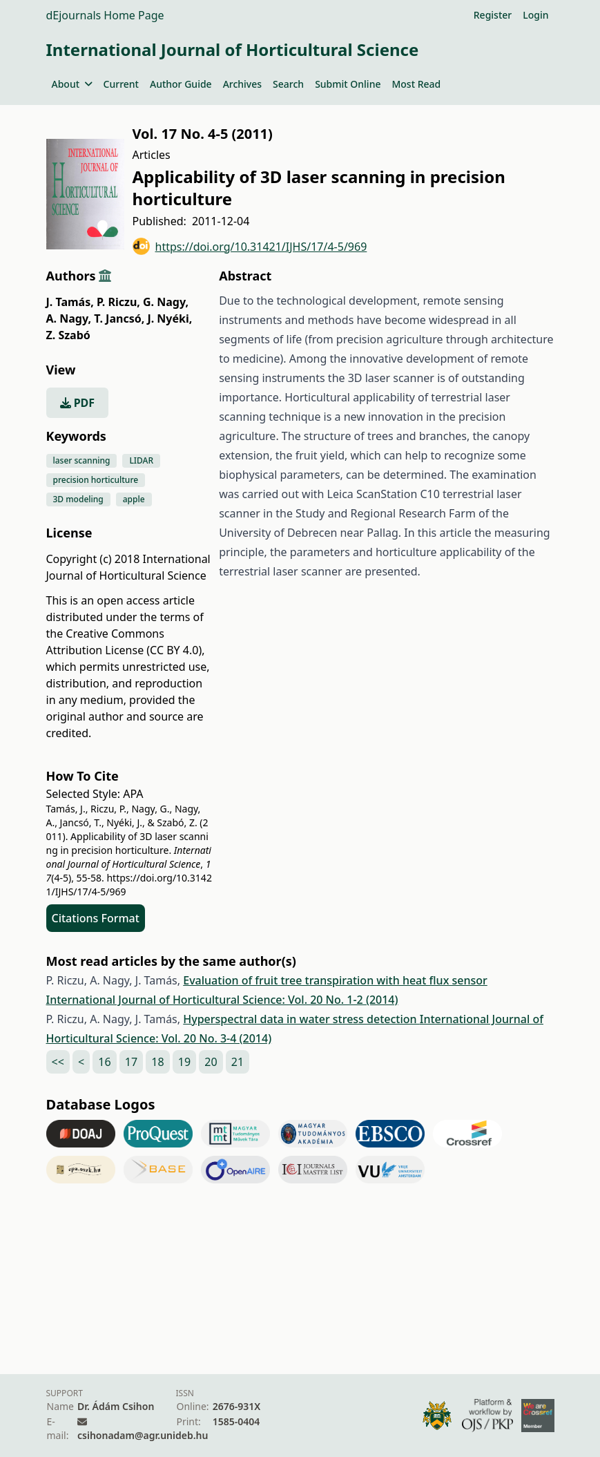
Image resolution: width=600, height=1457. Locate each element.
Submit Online (347, 84)
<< (58, 1061)
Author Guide (181, 84)
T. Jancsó (119, 318)
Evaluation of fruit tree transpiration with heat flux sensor (335, 980)
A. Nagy (69, 318)
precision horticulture (96, 480)
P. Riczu (118, 302)
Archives (242, 84)
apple (134, 499)
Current (121, 84)
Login (535, 14)
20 (210, 1061)
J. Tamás (70, 302)
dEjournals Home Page (105, 15)
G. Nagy (165, 302)
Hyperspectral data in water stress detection (301, 1019)
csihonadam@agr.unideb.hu (142, 1435)
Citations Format (95, 918)
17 (131, 1061)
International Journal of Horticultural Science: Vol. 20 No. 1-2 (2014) (222, 999)
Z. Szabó (68, 335)
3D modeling (78, 499)
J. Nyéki (169, 318)
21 (237, 1061)
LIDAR (141, 460)
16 (104, 1061)
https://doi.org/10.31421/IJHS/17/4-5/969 (250, 246)
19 (184, 1061)
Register (493, 14)
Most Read (416, 84)
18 (157, 1061)
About (72, 84)
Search (288, 84)
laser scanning (81, 460)
